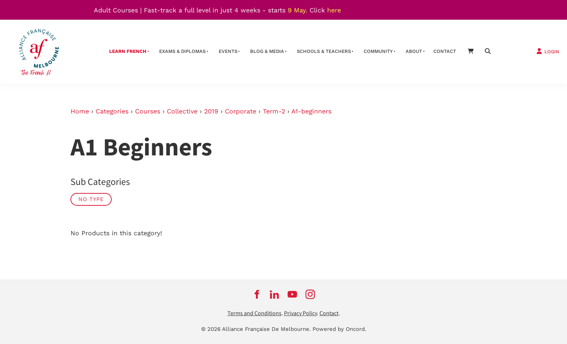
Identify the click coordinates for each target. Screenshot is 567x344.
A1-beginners (311, 111)
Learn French (127, 51)
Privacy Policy (300, 313)
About (414, 51)
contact (444, 51)
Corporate (240, 111)
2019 (211, 111)
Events (228, 51)
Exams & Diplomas (182, 51)
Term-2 (274, 111)
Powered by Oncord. (339, 329)
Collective (182, 111)
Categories (112, 111)
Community (378, 51)
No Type (91, 199)
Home (79, 111)
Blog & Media (267, 51)
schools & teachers (324, 51)
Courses (147, 111)
